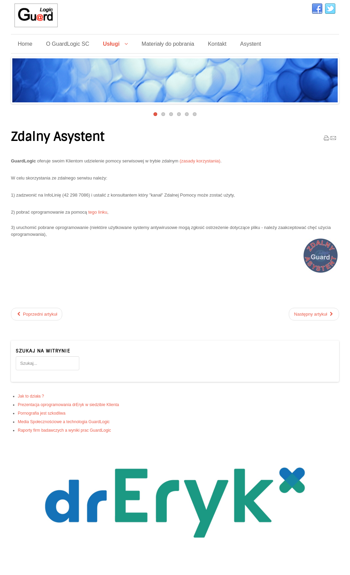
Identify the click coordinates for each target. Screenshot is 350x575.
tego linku (97, 212)
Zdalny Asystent (57, 137)
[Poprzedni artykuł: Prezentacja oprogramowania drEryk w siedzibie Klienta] (36, 314)
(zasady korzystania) (199, 160)
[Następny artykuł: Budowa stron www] (314, 314)
